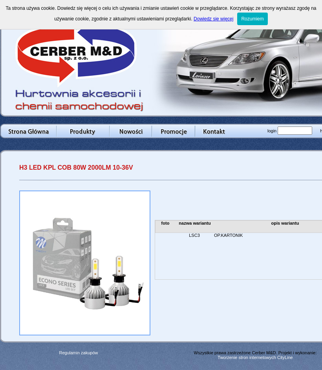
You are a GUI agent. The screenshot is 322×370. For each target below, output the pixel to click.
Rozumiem (252, 19)
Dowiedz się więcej (213, 19)
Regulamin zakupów (78, 352)
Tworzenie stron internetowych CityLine (255, 357)
